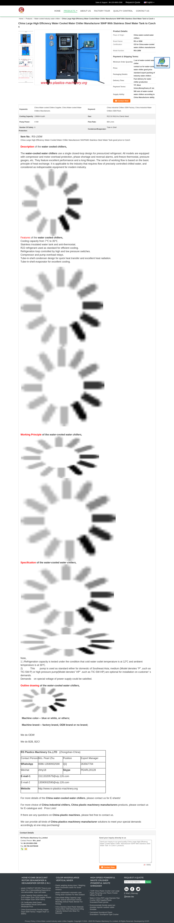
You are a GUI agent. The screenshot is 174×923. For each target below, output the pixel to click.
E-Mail (127, 893)
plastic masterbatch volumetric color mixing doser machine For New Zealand (70, 894)
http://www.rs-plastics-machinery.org (58, 788)
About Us (85, 11)
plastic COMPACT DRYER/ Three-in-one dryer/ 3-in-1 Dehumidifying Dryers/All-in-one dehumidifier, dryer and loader (36, 890)
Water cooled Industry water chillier (47, 19)
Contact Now (123, 101)
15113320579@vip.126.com (53, 776)
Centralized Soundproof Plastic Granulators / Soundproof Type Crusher (104, 913)
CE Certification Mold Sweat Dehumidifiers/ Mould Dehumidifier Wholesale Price (33, 905)
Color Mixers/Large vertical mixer (67, 878)
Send (148, 882)
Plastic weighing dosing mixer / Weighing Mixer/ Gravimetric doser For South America (70, 887)
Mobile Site (129, 897)
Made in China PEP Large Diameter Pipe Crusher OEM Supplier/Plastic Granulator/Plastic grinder (105, 900)
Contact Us (142, 11)
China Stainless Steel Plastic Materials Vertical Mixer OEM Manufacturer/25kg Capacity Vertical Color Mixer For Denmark (69, 910)
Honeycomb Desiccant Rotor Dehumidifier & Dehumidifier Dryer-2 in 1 (36, 880)
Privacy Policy (30, 921)
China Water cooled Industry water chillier (51, 921)
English (151, 1)
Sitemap (134, 893)
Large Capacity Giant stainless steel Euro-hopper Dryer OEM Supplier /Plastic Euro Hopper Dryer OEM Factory (36, 897)
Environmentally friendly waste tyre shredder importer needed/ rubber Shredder (102, 907)
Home (57, 11)
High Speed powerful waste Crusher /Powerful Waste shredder (102, 881)
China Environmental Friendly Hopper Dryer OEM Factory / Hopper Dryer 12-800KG (35, 912)
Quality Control (123, 11)
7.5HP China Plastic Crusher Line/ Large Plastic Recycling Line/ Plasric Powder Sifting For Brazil (104, 893)
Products (69, 11)
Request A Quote (133, 2)
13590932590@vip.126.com (53, 782)
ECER (147, 921)
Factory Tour (102, 11)
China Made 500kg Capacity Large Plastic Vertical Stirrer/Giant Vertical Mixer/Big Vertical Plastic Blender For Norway (69, 901)
